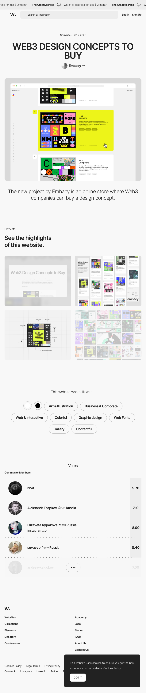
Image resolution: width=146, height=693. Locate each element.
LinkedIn (41, 671)
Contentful (84, 429)
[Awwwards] (13, 14)
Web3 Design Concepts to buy (73, 51)
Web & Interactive (29, 418)
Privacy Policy (52, 665)
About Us (80, 643)
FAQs (78, 636)
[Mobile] (108, 281)
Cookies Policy (13, 665)
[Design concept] (38, 335)
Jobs (78, 623)
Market (79, 630)
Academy (81, 617)
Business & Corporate (101, 406)
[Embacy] (72, 66)
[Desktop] (38, 281)
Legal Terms (33, 665)
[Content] (108, 335)
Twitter (55, 671)
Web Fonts (122, 418)
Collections (11, 623)
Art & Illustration (61, 406)
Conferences (12, 643)
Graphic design (90, 418)
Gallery (59, 429)
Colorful (61, 418)
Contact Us (82, 649)
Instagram (26, 671)
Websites (10, 617)
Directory (10, 636)
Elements (10, 630)
